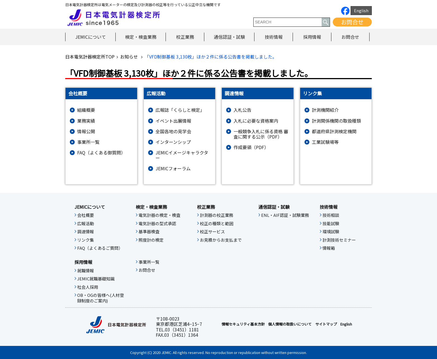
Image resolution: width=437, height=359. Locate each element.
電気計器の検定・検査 (159, 215)
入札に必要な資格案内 (256, 120)
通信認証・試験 (229, 36)
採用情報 (312, 36)
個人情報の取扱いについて (290, 324)
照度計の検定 (151, 240)
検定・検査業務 (140, 36)
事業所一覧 (88, 142)
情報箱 (328, 248)
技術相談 (330, 215)
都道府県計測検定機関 (334, 131)
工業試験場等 (325, 142)
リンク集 (85, 240)
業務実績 (86, 120)
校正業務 (185, 36)
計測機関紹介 (325, 110)
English (361, 10)
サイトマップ (326, 324)
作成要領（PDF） (251, 147)
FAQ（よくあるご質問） (100, 248)
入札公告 (242, 110)
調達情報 (85, 231)
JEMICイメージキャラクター (182, 155)
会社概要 (85, 215)
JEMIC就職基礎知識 (96, 279)
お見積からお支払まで (221, 240)
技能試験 (330, 223)
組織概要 (86, 110)
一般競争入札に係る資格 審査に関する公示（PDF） (261, 134)
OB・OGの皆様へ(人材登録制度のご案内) (100, 298)
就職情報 (85, 270)
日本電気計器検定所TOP (90, 56)
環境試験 (330, 231)
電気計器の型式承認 (157, 223)
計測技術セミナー (339, 240)
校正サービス (212, 231)
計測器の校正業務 (216, 215)
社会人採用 (87, 287)
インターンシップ (173, 142)
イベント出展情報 (173, 120)
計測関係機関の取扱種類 (336, 120)
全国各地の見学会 (173, 131)
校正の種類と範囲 (216, 223)
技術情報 (274, 36)
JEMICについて (90, 36)
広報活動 (85, 223)
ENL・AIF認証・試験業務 (285, 215)
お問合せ (352, 22)
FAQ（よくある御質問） (101, 152)
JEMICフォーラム (173, 168)
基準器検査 (149, 231)
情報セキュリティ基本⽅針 (243, 324)
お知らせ (129, 56)
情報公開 (86, 131)
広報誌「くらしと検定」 (180, 110)
